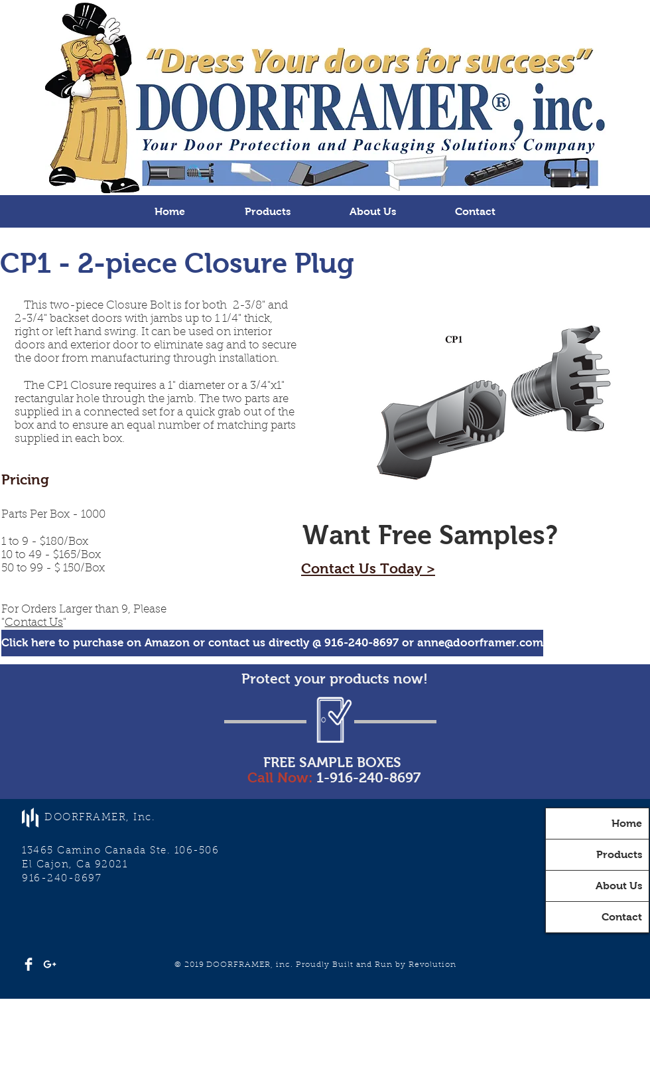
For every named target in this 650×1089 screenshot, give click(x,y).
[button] (267, 211)
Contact (622, 916)
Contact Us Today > (368, 568)
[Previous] (74, 97)
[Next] (575, 97)
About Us (619, 885)
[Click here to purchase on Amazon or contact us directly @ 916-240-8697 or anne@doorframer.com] (272, 643)
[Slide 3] (337, 162)
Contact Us (34, 622)
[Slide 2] (325, 162)
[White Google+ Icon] (49, 964)
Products (619, 854)
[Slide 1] (313, 162)
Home (627, 823)
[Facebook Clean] (28, 964)
